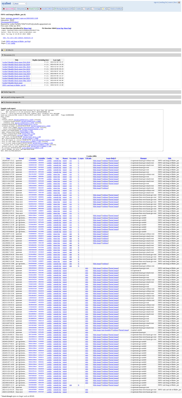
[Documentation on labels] (10, 22)
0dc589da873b (33, 387)
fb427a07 (41, 270)
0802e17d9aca (33, 215)
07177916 (41, 245)
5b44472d (41, 254)
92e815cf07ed (33, 201)
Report (65, 158)
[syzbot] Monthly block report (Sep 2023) (16, 71)
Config (49, 158)
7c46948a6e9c (33, 178)
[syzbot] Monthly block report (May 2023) (16, 81)
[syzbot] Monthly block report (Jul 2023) (16, 76)
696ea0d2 (41, 195)
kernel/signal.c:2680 (30, 144)
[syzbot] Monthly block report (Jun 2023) (16, 78)
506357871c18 (33, 192)
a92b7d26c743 (33, 172)
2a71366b (41, 231)
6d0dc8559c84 (33, 268)
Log (57, 158)
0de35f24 (41, 185)
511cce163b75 (33, 190)
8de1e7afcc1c (33, 220)
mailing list (163, 2)
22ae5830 (41, 169)
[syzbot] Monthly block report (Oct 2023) (16, 69)
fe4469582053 (33, 382)
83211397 (41, 220)
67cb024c (41, 263)
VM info (88, 158)
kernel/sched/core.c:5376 (23, 122)
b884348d (41, 208)
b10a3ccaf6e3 (33, 282)
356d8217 (41, 238)
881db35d (41, 183)
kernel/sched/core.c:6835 (40, 129)
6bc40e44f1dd (33, 304)
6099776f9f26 (33, 330)
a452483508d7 (33, 169)
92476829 (41, 167)
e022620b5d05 (33, 247)
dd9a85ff (41, 236)
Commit (33, 158)
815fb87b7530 (33, 288)
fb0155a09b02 (33, 266)
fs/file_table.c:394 (25, 140)
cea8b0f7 (41, 211)
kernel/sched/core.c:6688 (31, 124)
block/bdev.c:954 (26, 137)
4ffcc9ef (41, 199)
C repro (81, 158)
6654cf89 (41, 325)
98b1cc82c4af (33, 300)
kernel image (113, 160)
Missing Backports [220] (63, 9)
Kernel (21, 158)
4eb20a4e (41, 389)
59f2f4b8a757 (33, 183)
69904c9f (41, 316)
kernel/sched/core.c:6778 (27, 127)
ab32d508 (41, 206)
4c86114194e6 (33, 185)
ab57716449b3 (33, 334)
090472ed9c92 (33, 291)
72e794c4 (41, 375)
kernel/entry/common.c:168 (30, 148)
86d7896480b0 (33, 385)
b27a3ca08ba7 (33, 254)
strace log (56, 174)
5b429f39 (41, 291)
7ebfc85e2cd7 (33, 252)
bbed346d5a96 (33, 231)
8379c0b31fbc (33, 245)
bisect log (27, 28)
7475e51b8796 (33, 162)
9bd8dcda (41, 350)
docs (175, 2)
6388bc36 (41, 318)
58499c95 (41, 165)
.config (12, 43)
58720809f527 (33, 318)
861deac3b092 (33, 275)
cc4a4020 (41, 215)
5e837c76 (41, 320)
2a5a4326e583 (33, 327)
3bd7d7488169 (33, 277)
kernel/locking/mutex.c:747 (32, 133)
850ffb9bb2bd (33, 375)
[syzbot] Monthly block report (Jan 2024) (16, 64)
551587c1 (41, 357)
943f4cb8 (41, 181)
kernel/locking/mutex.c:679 (28, 131)
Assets (108, 158)
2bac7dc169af (33, 174)
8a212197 (41, 188)
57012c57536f (33, 167)
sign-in (156, 2)
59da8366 (41, 337)
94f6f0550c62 (33, 320)
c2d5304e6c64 (33, 298)
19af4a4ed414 (33, 380)
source (170, 2)
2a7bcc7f (41, 355)
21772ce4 (41, 353)
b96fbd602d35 (33, 238)
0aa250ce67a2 (33, 204)
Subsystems (20, 9)
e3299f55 (41, 286)
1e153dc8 (41, 346)
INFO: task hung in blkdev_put (16, 41)
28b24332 (41, 282)
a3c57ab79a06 (33, 325)
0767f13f (41, 391)
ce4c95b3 (41, 387)
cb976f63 (41, 162)
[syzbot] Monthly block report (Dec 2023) (16, 67)
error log (60, 28)
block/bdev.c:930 (26, 135)
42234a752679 (33, 222)
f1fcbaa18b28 (33, 224)
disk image (97, 160)
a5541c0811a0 (33, 227)
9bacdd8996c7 (33, 314)
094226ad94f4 (33, 181)
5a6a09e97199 (33, 165)
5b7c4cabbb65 (33, 176)
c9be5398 (41, 380)
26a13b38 (41, 213)
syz (9, 43)
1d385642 (41, 190)
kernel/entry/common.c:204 (43, 150)
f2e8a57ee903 (33, 284)
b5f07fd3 (41, 334)
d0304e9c (41, 160)
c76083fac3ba (33, 206)
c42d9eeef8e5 (33, 309)
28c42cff (41, 364)
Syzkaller (41, 158)
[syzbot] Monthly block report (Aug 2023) (16, 74)
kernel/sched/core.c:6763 (24, 125)
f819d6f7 (41, 288)
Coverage (96, 9)
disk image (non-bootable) (102, 330)
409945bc (41, 176)
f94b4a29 (41, 204)
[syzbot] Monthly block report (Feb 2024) (16, 62)
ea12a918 (41, 323)
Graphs (86, 9)
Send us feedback (115, 9)
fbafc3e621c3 (33, 270)
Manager (143, 158)
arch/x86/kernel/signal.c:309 (43, 146)
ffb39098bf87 (33, 188)
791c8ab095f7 (33, 302)
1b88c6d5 (41, 266)
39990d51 (41, 197)
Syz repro (72, 158)
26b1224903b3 (33, 243)
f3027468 (41, 192)
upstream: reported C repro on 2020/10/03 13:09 (22, 18)
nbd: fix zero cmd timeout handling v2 (18, 38)
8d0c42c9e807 (33, 256)
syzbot (6, 3)
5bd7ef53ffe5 (33, 279)
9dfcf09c (41, 178)
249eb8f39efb (33, 378)
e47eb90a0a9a (33, 208)
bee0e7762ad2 (33, 286)
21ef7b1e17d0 (33, 197)
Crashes (78, 9)
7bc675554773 (33, 337)
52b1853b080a (33, 160)
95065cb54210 (33, 391)
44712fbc (41, 229)
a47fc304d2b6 (33, 195)
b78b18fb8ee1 (33, 323)
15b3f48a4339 (33, 249)
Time (8, 158)
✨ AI (104, 9)
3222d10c (41, 277)
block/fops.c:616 (28, 139)
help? (113, 158)
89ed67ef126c (33, 316)
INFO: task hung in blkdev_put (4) (14, 85)
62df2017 (41, 201)
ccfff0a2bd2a (33, 332)
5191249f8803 (33, 389)
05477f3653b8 (33, 211)
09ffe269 (41, 172)
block (11, 20)
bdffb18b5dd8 (33, 199)
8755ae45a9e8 (33, 213)
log (29, 41)
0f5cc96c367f (33, 295)
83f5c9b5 (41, 332)
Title (169, 158)
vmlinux (105, 160)
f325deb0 (41, 174)
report (65, 160)
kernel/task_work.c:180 (32, 142)
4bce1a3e (41, 224)
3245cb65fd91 (33, 236)
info (86, 268)
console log (57, 160)
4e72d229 (41, 252)
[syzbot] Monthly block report (12, 83)
